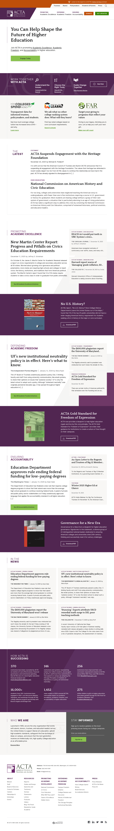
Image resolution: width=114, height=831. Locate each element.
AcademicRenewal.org (84, 701)
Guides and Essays (30, 786)
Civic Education (88, 232)
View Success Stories (80, 90)
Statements (27, 796)
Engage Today (25, 58)
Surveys (26, 793)
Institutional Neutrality (81, 572)
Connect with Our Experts (40, 91)
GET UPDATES (102, 13)
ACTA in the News (77, 232)
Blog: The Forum (29, 806)
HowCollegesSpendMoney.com (21, 681)
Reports (26, 783)
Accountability (30, 50)
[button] (48, 13)
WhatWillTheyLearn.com (89, 677)
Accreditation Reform (81, 793)
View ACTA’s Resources (58, 91)
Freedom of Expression (79, 374)
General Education (79, 608)
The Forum (75, 484)
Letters (74, 458)
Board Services (80, 791)
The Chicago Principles (65, 804)
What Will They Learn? (48, 796)
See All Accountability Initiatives (24, 508)
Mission (9, 783)
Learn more (15, 130)
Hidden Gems (45, 801)
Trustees (57, 6)
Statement (34, 150)
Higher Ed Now (96, 2)
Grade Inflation (89, 260)
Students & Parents (89, 6)
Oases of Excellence (47, 799)
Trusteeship (82, 458)
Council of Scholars (13, 791)
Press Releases (97, 783)
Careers (9, 793)
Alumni (65, 6)
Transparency (88, 346)
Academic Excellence (42, 48)
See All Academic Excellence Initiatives (26, 284)
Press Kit (95, 788)
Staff (8, 786)
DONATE (89, 13)
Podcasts (27, 801)
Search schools (50, 128)
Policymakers (74, 6)
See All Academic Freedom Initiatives (25, 396)
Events (9, 801)
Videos (26, 803)
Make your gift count (85, 130)
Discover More (15, 746)
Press (100, 6)
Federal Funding (28, 572)
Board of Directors (12, 788)
